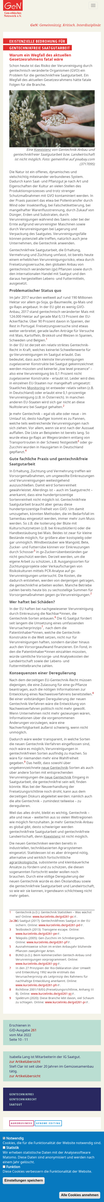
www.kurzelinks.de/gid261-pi (66, 1002)
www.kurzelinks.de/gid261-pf (48, 942)
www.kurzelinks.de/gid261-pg (38, 964)
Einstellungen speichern (24, 1180)
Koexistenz (42, 149)
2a (11, 921)
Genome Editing (48, 1123)
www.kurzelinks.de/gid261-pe (38, 934)
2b (15, 921)
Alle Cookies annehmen (80, 1195)
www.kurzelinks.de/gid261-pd (61, 925)
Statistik (12, 1147)
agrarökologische (23, 862)
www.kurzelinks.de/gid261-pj (52, 994)
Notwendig (15, 1138)
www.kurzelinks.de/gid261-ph (38, 985)
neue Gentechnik (54, 767)
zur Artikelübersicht (24, 1061)
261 (34, 1030)
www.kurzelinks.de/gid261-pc (55, 916)
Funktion (13, 1167)
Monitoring (36, 388)
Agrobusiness (21, 1123)
